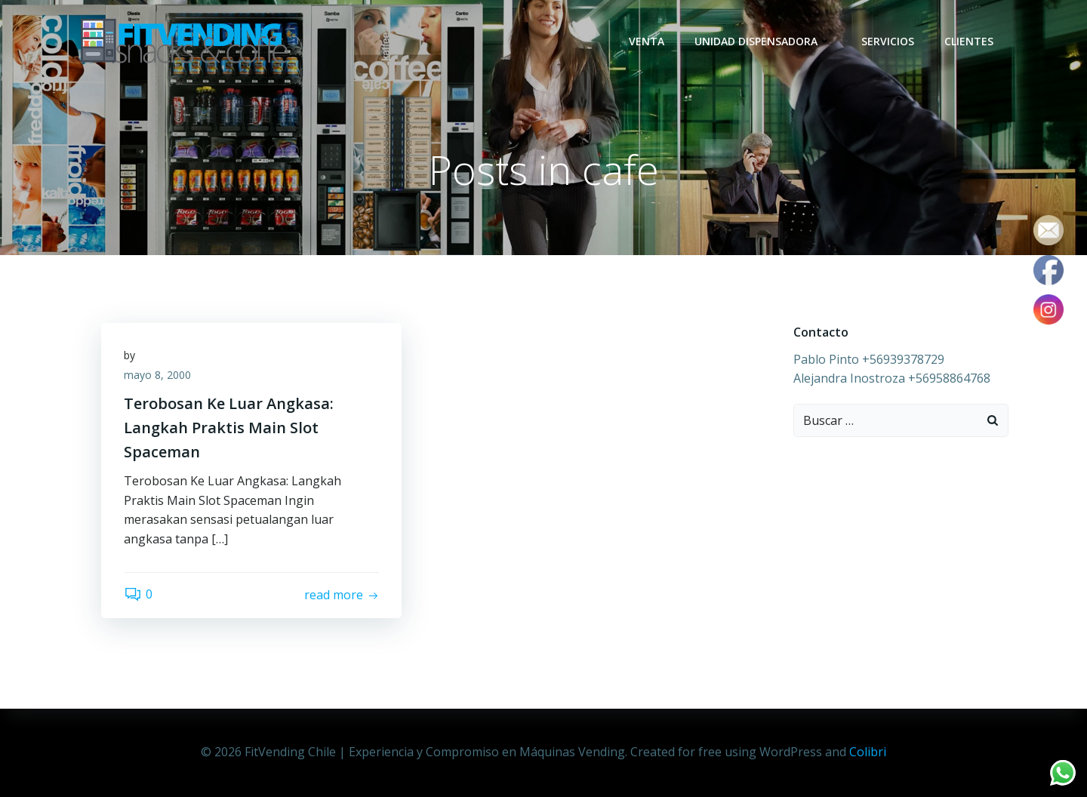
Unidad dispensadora (762, 41)
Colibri (867, 751)
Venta (646, 41)
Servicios (887, 41)
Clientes (968, 41)
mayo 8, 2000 (157, 375)
